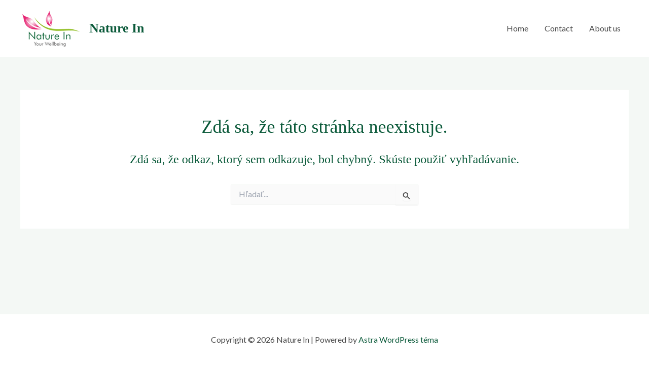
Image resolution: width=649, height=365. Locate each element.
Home (517, 28)
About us (605, 28)
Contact (559, 28)
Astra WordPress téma (398, 339)
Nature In (117, 28)
